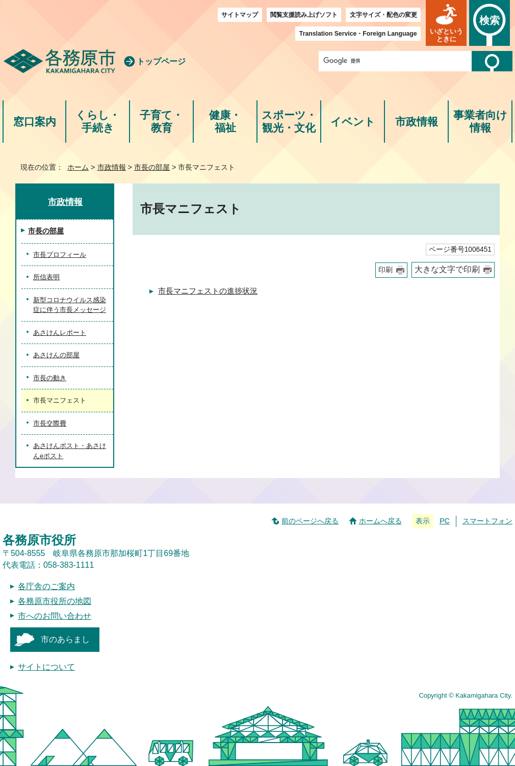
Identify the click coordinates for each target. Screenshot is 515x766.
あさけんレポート (59, 332)
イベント (352, 121)
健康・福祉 (225, 121)
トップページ (161, 61)
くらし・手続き (97, 121)
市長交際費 (49, 423)
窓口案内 (34, 121)
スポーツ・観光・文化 (289, 121)
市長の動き (49, 378)
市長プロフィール (59, 254)
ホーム (78, 167)
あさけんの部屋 (56, 355)
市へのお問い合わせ (54, 616)
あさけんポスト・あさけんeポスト (69, 451)
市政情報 (416, 121)
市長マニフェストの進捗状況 (208, 290)
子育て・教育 (161, 121)
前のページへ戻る (310, 521)
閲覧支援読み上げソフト (304, 14)
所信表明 (46, 277)
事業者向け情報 (480, 121)
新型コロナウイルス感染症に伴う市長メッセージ (69, 305)
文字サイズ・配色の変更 (383, 14)
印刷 (385, 270)
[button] (446, 23)
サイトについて (46, 667)
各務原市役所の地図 (54, 601)
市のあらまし (65, 639)
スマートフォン (487, 521)
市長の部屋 (152, 167)
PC (445, 521)
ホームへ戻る (380, 521)
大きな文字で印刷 (447, 269)
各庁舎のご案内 (46, 586)
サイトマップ (239, 14)
